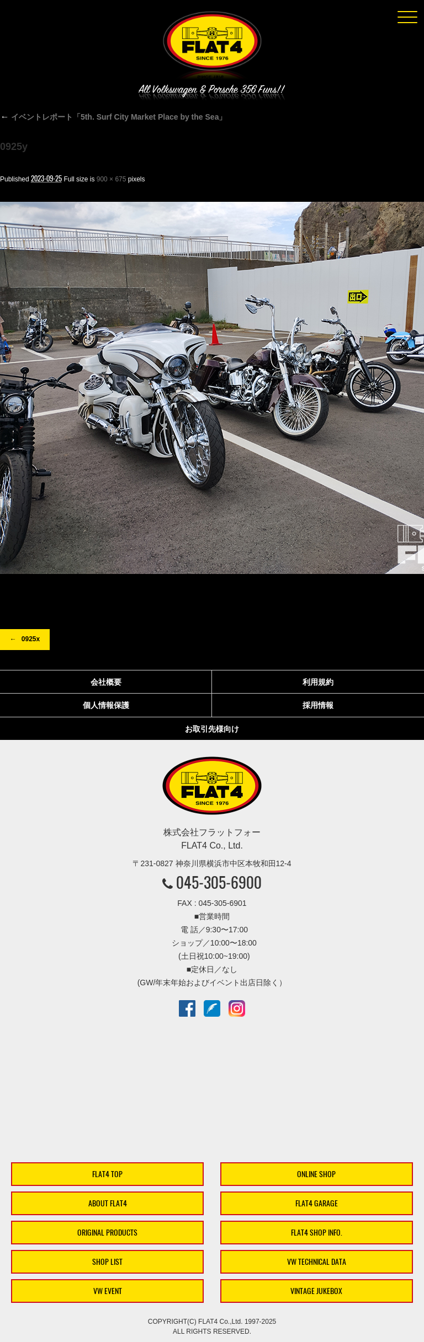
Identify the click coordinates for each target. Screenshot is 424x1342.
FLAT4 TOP (107, 1174)
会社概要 (106, 682)
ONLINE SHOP (316, 1174)
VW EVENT (107, 1291)
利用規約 (318, 682)
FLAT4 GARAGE (316, 1203)
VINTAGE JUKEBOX (316, 1291)
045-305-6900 (219, 882)
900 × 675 (111, 179)
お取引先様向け (212, 728)
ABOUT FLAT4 (107, 1203)
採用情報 (318, 705)
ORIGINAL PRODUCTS (107, 1232)
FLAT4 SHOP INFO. (316, 1232)
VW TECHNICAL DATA (316, 1262)
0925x (31, 639)
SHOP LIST (107, 1262)
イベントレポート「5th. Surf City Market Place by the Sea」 (113, 116)
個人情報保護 (106, 705)
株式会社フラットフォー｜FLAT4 (212, 47)
